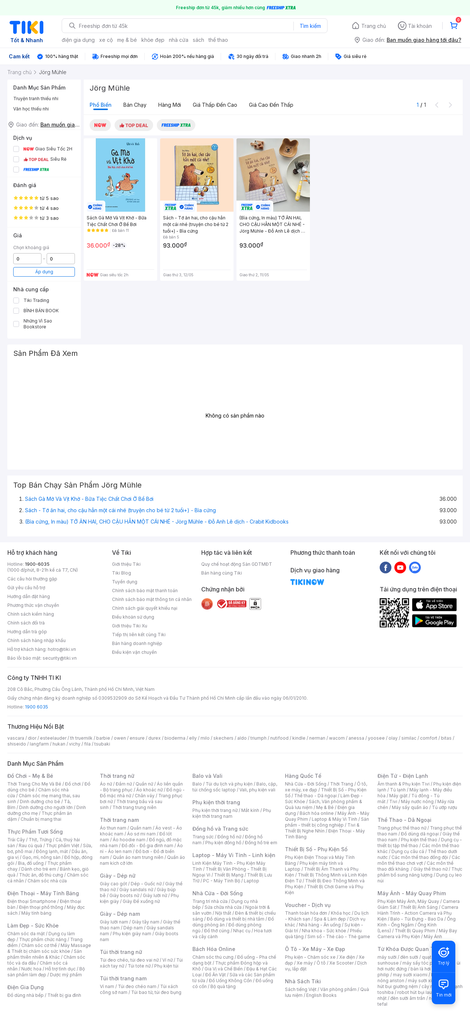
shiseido (16, 744)
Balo (197, 784)
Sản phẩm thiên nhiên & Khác (44, 954)
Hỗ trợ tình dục (60, 969)
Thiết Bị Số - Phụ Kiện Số (316, 849)
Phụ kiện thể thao (419, 839)
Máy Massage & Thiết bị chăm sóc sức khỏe (49, 948)
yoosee (376, 738)
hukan (59, 744)
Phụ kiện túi (166, 966)
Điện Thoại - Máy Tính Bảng (43, 893)
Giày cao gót (113, 883)
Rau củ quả (30, 845)
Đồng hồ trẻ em (261, 842)
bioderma (174, 738)
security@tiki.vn (60, 658)
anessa (356, 738)
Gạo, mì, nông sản (41, 857)
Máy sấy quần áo (410, 807)
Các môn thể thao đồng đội (419, 857)
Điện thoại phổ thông (41, 907)
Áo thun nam (113, 828)
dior (32, 738)
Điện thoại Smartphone (31, 901)
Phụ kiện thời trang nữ (215, 810)
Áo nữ (106, 784)
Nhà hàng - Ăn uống (320, 925)
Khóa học (341, 913)
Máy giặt (398, 795)
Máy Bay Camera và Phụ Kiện (417, 933)
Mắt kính (250, 810)
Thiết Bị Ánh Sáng (419, 907)
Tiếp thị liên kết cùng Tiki (139, 634)
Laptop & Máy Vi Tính (334, 819)
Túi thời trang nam (123, 978)
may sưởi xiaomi (410, 974)
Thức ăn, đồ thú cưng (41, 875)
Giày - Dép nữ (117, 875)
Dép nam (133, 927)
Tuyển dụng (124, 581)
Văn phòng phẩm (338, 989)
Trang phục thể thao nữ (401, 828)
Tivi (393, 801)
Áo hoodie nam (129, 839)
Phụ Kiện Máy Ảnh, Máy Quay (408, 901)
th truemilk (81, 738)
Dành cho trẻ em (38, 869)
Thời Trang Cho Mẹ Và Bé (34, 784)
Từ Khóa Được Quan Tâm (409, 949)
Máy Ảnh (433, 936)
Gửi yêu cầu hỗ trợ (26, 587)
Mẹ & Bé (325, 807)
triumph (258, 738)
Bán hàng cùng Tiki (221, 573)
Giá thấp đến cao (215, 105)
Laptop (251, 880)
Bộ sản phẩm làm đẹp (46, 971)
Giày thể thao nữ (430, 869)
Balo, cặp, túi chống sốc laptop (234, 786)
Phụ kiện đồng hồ (223, 842)
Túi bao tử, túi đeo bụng (156, 992)
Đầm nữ (124, 784)
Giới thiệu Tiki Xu (129, 625)
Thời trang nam (119, 820)
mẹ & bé (127, 40)
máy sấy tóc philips (423, 963)
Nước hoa (31, 969)
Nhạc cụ (241, 930)
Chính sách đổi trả (26, 623)
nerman (317, 738)
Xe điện (347, 957)
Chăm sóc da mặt (26, 933)
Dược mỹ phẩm (66, 974)
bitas (446, 738)
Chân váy (145, 795)
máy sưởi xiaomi (425, 980)
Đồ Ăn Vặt (215, 974)
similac (408, 738)
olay (393, 738)
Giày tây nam (145, 922)
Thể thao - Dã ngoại (315, 795)
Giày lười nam (114, 922)
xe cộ (106, 40)
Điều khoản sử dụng (133, 617)
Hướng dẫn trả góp (27, 631)
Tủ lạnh (398, 789)
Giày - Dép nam (120, 914)
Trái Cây (16, 839)
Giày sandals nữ (136, 889)
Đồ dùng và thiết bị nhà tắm (235, 919)
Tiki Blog (121, 573)
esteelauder (53, 738)
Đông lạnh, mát (52, 851)
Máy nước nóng (417, 801)
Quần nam (141, 828)
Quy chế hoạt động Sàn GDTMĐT (236, 564)
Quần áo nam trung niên (138, 857)
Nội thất (223, 913)
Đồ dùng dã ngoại (420, 834)
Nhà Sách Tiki (303, 981)
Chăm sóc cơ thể (39, 945)
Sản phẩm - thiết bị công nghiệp (327, 822)
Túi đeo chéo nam (137, 986)
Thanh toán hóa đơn (306, 913)
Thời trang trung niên (134, 807)
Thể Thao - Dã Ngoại (404, 820)
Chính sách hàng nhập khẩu (36, 640)
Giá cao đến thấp (271, 105)
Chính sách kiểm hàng (30, 614)
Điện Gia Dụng (25, 987)
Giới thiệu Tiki (126, 564)
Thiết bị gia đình (64, 995)
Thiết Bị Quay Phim (415, 930)
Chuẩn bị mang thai (41, 819)
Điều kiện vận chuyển (134, 652)
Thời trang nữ (117, 776)
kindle (299, 738)
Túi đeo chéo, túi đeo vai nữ (129, 960)
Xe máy (305, 963)
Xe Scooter (341, 963)
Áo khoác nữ (149, 789)
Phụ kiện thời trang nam (231, 813)
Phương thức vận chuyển (33, 605)
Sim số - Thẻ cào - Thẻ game (338, 936)
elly (193, 738)
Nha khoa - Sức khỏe (324, 930)
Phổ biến (101, 105)
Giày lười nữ (155, 895)
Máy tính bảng (36, 913)
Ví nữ (167, 960)
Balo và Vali (207, 776)
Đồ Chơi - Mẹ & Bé (30, 776)
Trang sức (203, 836)
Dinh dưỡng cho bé (40, 801)
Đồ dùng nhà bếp (25, 995)
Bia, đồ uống (31, 863)
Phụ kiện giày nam (132, 933)
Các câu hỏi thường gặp (32, 579)
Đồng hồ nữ (229, 836)
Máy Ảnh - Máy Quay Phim (411, 893)
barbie (103, 738)
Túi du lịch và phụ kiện (229, 784)
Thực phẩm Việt (62, 845)
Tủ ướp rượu (444, 807)
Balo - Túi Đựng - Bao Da (416, 919)
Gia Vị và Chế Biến (224, 969)
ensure (137, 738)
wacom (337, 738)
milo (205, 738)
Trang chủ (373, 26)
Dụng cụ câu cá (407, 851)
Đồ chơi (73, 784)
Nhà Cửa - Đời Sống (217, 893)
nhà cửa (178, 40)
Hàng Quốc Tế (303, 776)
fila (87, 744)
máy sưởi (387, 957)
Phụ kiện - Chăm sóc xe (310, 957)
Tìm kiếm (310, 26)
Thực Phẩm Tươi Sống (35, 831)
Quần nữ (144, 784)
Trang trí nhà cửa (210, 901)
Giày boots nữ (124, 895)
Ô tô (321, 963)
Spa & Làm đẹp (330, 919)
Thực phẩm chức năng (42, 939)
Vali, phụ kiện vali (257, 789)
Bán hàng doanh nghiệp (137, 643)
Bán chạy (135, 105)
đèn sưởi (409, 957)
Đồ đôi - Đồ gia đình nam (147, 845)
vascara (15, 738)
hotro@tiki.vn (62, 649)
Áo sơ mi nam (141, 834)
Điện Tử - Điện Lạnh (402, 776)
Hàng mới (169, 105)
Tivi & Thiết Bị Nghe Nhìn (322, 828)
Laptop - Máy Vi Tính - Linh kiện (233, 855)
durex (154, 738)
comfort (428, 738)
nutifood (279, 738)
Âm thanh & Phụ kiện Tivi (403, 784)
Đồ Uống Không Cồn (230, 980)
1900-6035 (37, 564)
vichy (74, 744)
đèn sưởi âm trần (407, 998)
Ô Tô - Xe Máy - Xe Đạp (315, 949)
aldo (242, 738)
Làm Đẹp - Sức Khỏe (33, 925)
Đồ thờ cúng (216, 930)
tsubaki (102, 744)
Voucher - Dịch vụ (307, 905)
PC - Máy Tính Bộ (221, 880)
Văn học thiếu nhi (31, 109)
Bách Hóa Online (213, 949)
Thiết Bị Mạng (228, 875)
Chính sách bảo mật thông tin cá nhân (152, 599)
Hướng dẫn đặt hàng (28, 596)
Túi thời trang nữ (121, 952)
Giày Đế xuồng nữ (141, 901)
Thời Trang (341, 784)
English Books (321, 995)
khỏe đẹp (152, 40)
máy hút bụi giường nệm (416, 983)
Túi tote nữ (139, 966)
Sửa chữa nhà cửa (223, 907)
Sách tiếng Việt (301, 989)
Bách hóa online (317, 813)
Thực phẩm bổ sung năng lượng (419, 872)
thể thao (218, 40)
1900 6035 (36, 707)
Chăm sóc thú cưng (213, 957)
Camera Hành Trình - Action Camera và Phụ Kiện (417, 913)
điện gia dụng (78, 40)
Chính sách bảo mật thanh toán (145, 590)
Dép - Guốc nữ (146, 883)
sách (198, 40)
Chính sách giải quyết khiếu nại (144, 608)
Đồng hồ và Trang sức (220, 829)
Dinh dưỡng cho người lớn (46, 807)
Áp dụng (44, 271)
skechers (223, 738)
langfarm (39, 744)
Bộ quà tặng (223, 986)
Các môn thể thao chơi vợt (418, 860)
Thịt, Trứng (40, 839)
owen (120, 738)
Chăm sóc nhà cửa (47, 880)
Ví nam (107, 986)
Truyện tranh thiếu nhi (35, 98)
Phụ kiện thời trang (216, 802)
